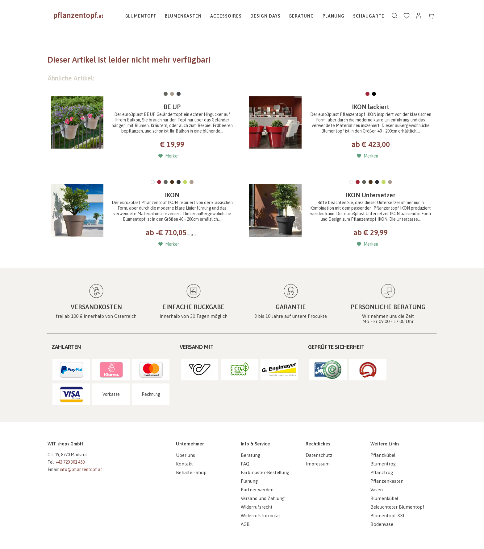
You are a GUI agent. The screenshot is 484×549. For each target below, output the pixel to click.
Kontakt (184, 463)
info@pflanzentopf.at (81, 469)
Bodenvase (381, 524)
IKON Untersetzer (370, 195)
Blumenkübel (384, 498)
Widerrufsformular (260, 515)
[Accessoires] (226, 16)
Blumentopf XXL (387, 515)
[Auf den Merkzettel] (169, 156)
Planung (249, 481)
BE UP (172, 107)
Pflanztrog (381, 472)
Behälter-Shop (191, 472)
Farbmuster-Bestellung (265, 472)
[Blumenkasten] (183, 16)
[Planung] (333, 16)
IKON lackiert (370, 107)
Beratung (250, 455)
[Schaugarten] (370, 16)
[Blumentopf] (143, 16)
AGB (245, 524)
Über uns (185, 455)
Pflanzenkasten (386, 481)
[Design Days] (265, 16)
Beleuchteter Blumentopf (397, 507)
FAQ (245, 463)
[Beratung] (301, 16)
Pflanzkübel (382, 455)
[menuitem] (143, 16)
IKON (172, 195)
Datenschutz (319, 455)
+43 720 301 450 (70, 462)
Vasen (376, 489)
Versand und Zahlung (263, 498)
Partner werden (257, 489)
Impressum (318, 463)
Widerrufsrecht (257, 507)
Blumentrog (383, 463)
